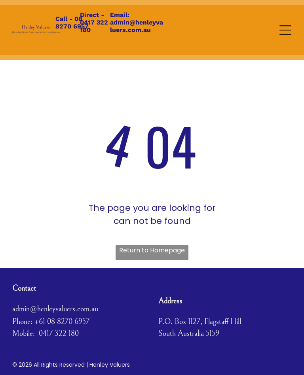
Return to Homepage (152, 250)
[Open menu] (285, 30)
